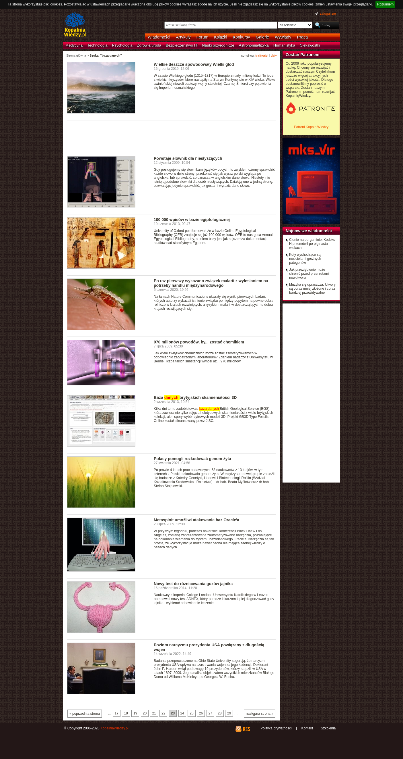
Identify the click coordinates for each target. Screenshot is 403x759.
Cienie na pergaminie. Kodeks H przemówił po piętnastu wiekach (312, 244)
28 (219, 713)
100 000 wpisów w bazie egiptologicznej (192, 219)
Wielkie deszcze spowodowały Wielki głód (194, 64)
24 (182, 713)
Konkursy (241, 37)
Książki (220, 37)
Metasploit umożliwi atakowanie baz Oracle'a (196, 520)
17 (116, 713)
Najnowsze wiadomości (309, 230)
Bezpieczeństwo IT (182, 45)
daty (274, 55)
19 (135, 713)
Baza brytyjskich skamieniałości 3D (195, 397)
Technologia (97, 45)
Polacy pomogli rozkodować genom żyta (192, 458)
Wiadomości (159, 37)
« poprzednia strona (84, 714)
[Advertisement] (171, 136)
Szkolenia (328, 728)
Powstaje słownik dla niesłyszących (188, 158)
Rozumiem (385, 4)
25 (191, 713)
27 (210, 713)
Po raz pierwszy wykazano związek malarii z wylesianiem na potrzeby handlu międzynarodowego (211, 283)
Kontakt (307, 728)
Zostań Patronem (303, 54)
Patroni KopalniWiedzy (311, 127)
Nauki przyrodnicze (218, 45)
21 (154, 713)
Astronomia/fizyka (254, 45)
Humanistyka (284, 45)
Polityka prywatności (276, 728)
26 (201, 713)
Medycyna (74, 45)
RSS (246, 729)
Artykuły (183, 37)
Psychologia (122, 45)
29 (229, 713)
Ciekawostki (310, 45)
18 (126, 713)
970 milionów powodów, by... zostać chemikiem (199, 342)
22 (163, 713)
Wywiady (283, 37)
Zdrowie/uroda (149, 45)
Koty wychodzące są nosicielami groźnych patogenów (305, 259)
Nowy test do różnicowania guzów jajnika (193, 583)
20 (145, 713)
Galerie (262, 37)
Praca (302, 37)
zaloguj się (328, 13)
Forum (202, 37)
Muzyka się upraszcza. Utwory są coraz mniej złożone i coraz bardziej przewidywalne (312, 289)
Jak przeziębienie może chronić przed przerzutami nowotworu (309, 274)
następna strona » (259, 714)
